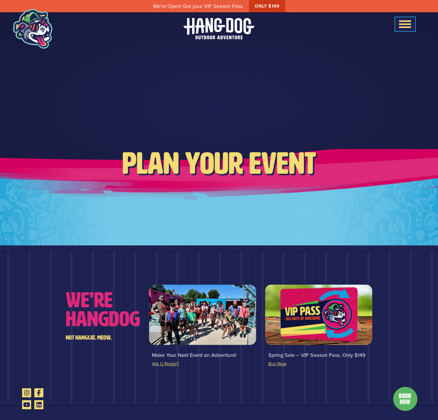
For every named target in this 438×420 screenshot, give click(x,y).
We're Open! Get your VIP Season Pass (219, 6)
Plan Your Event (219, 163)
